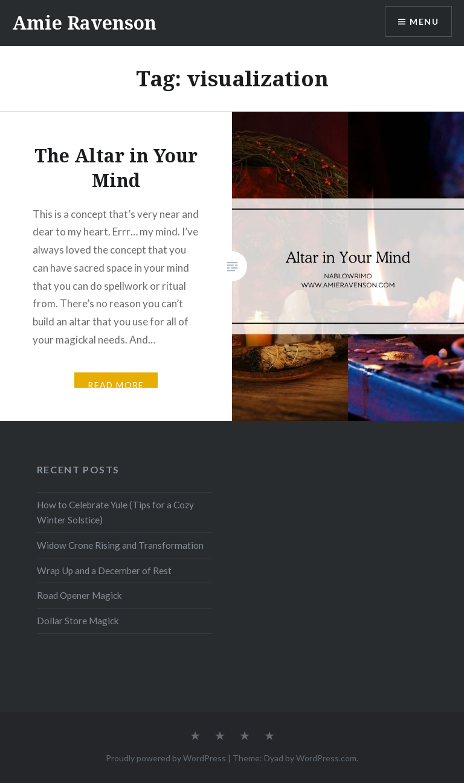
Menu (424, 21)
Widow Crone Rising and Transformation (120, 545)
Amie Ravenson (84, 22)
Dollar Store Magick (78, 620)
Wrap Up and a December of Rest (104, 570)
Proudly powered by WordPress (166, 758)
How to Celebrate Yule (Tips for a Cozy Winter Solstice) (115, 512)
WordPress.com (326, 758)
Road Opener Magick (79, 595)
